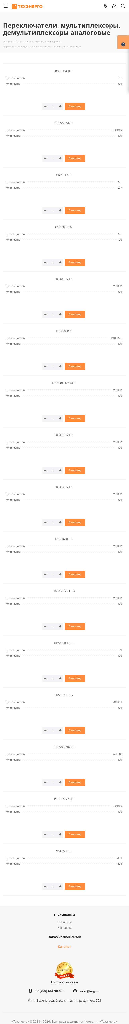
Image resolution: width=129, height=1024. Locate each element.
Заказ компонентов (64, 937)
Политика (64, 922)
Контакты (64, 928)
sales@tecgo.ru (90, 991)
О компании (64, 915)
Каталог (64, 946)
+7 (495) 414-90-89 (48, 991)
